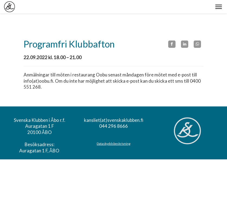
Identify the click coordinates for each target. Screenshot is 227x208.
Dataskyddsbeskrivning (113, 144)
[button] (218, 6)
